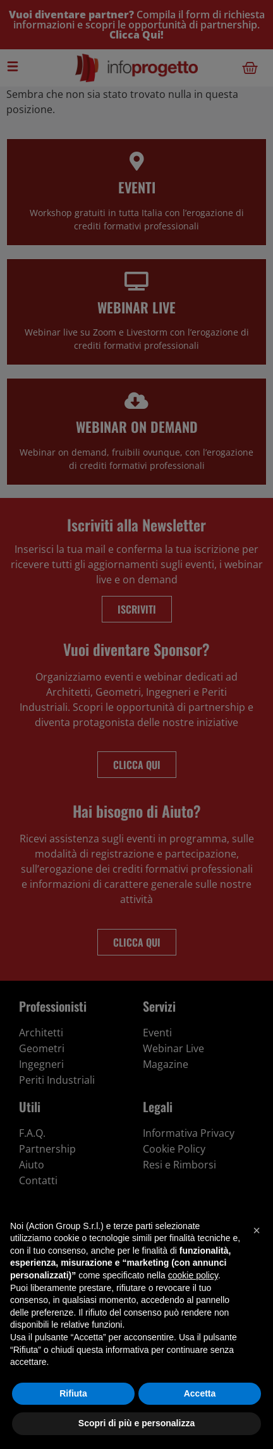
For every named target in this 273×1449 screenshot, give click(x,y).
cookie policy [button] (193, 1275)
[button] (256, 1230)
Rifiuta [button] (73, 1393)
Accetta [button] (200, 1393)
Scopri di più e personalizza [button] (136, 1423)
